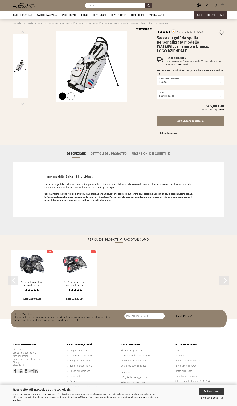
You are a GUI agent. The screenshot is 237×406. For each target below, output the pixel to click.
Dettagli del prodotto (109, 153)
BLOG (199, 15)
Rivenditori (18, 365)
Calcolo (73, 381)
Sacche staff (69, 15)
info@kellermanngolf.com (134, 377)
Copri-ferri (137, 15)
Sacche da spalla (47, 15)
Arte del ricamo (20, 356)
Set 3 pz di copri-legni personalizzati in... (75, 283)
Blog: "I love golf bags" (132, 350)
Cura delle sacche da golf (133, 365)
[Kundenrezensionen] (164, 33)
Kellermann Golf (144, 28)
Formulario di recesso (186, 376)
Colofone (179, 355)
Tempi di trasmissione (81, 365)
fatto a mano (156, 15)
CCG (177, 350)
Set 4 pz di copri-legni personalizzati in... (32, 283)
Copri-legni (99, 15)
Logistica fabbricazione (24, 352)
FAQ (222, 15)
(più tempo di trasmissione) (177, 64)
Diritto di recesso (183, 371)
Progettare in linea (79, 350)
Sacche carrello (22, 15)
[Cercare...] (148, 5)
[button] (199, 5)
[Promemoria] (215, 5)
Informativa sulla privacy (187, 360)
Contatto (125, 372)
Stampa (17, 362)
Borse (84, 15)
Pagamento (75, 376)
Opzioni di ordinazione (81, 355)
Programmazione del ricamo (27, 359)
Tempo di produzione (80, 360)
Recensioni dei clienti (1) (150, 153)
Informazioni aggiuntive (211, 398)
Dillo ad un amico (168, 133)
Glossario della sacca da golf (135, 355)
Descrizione (76, 153)
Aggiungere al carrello (190, 121)
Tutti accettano (211, 391)
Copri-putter (118, 15)
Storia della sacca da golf (134, 360)
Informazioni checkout (186, 365)
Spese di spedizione (80, 371)
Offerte (211, 15)
